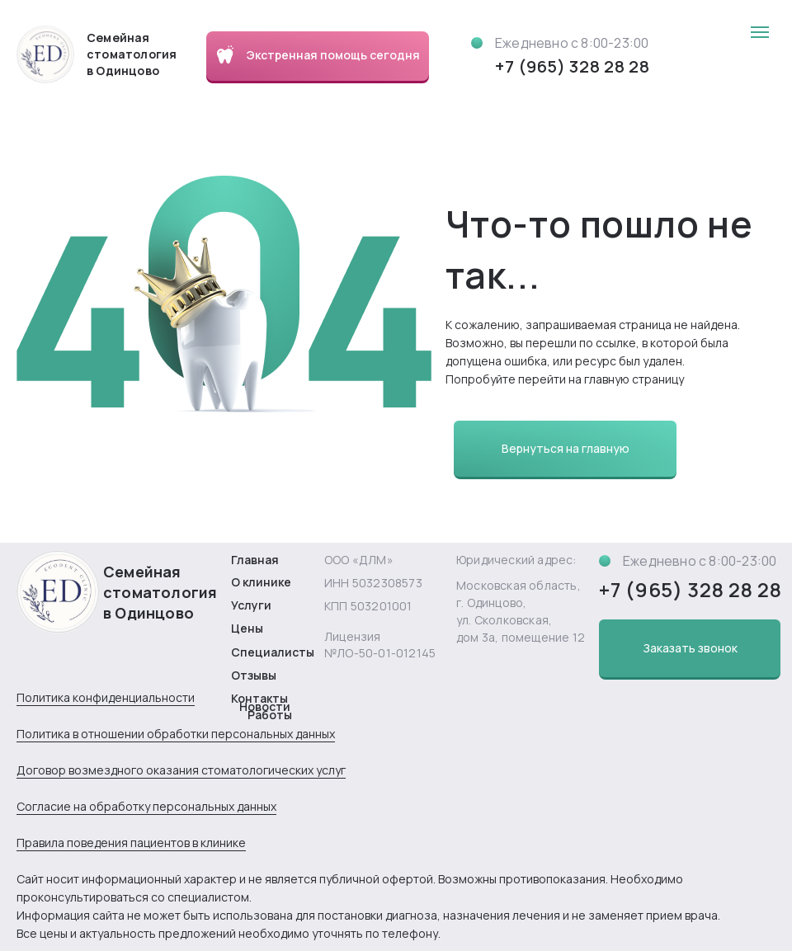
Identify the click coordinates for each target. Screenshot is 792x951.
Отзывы (253, 675)
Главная (255, 559)
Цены (247, 628)
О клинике (261, 582)
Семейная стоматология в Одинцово (160, 592)
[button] (689, 648)
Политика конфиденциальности (105, 697)
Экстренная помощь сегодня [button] (333, 55)
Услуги (251, 605)
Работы (270, 715)
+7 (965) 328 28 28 (572, 66)
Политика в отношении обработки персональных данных (175, 733)
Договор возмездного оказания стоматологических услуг (181, 770)
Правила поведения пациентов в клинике (131, 842)
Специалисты (272, 652)
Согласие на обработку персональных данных (146, 806)
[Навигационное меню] (760, 32)
